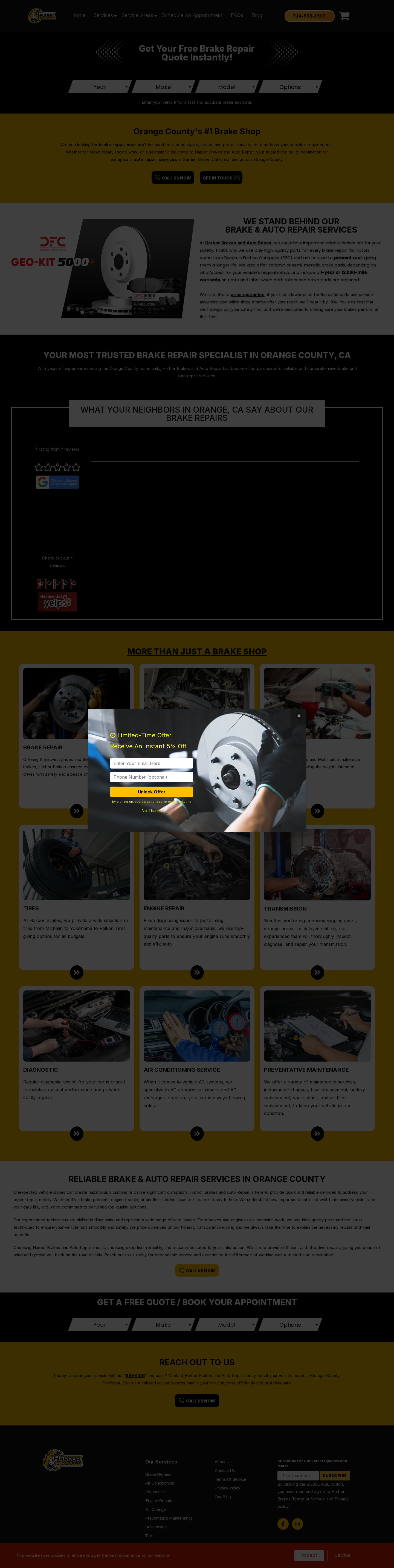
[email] (151, 763)
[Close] (299, 716)
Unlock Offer (152, 792)
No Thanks (151, 810)
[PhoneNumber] (151, 777)
